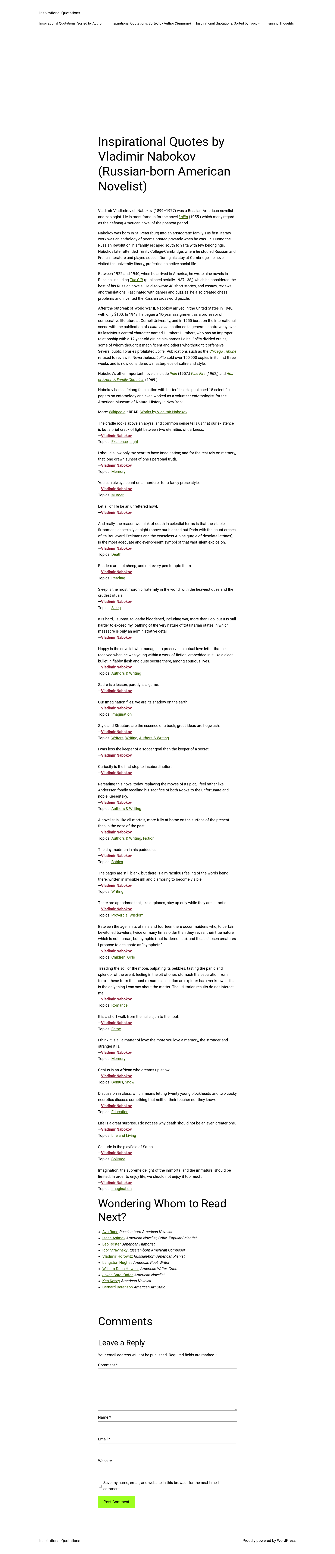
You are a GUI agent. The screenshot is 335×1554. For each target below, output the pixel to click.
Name (104, 1417)
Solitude (118, 1159)
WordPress (286, 1540)
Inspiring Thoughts (280, 23)
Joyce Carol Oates (117, 1275)
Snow (129, 1082)
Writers (117, 738)
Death (116, 554)
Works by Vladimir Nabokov (163, 412)
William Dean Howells (120, 1268)
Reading (118, 578)
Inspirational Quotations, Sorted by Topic (226, 23)
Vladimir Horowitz (117, 1256)
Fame (116, 1029)
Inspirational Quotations (59, 13)
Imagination (121, 714)
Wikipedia (117, 412)
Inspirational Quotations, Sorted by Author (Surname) (151, 23)
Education (119, 1112)
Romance (119, 1005)
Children (118, 957)
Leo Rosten (112, 1244)
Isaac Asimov (113, 1238)
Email (104, 1439)
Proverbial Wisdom (127, 915)
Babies (117, 862)
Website (105, 1461)
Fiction (148, 838)
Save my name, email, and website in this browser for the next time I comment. (161, 1485)
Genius (117, 1082)
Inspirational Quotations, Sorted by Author (71, 23)
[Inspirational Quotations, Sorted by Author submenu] (104, 23)
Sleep (116, 607)
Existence (119, 441)
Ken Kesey (111, 1281)
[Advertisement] (167, 77)
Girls (131, 957)
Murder (117, 495)
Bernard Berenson (117, 1287)
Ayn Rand (110, 1231)
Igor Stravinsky (115, 1250)
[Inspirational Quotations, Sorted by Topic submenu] (259, 23)
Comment (108, 1365)
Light (133, 441)
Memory (118, 471)
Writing (131, 738)
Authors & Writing (126, 673)
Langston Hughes (117, 1262)
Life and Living (123, 1135)
